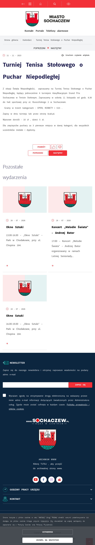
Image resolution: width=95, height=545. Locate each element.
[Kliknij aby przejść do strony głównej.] (40, 4)
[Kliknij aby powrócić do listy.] (48, 48)
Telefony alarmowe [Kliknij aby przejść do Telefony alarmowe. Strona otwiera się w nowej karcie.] (57, 31)
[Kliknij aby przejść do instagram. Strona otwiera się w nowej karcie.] (51, 480)
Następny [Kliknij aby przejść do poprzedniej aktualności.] (56, 48)
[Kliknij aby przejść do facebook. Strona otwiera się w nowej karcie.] (43, 480)
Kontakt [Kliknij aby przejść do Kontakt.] (29, 31)
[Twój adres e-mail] (35, 385)
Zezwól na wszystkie (47, 540)
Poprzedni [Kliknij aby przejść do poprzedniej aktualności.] (39, 48)
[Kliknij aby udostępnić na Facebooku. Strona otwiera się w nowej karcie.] (53, 147)
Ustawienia (47, 532)
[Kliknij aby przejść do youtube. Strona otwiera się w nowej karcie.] (36, 480)
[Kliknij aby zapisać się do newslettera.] (80, 385)
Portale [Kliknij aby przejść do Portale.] (40, 31)
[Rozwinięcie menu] (47, 489)
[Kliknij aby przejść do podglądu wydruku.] (59, 147)
